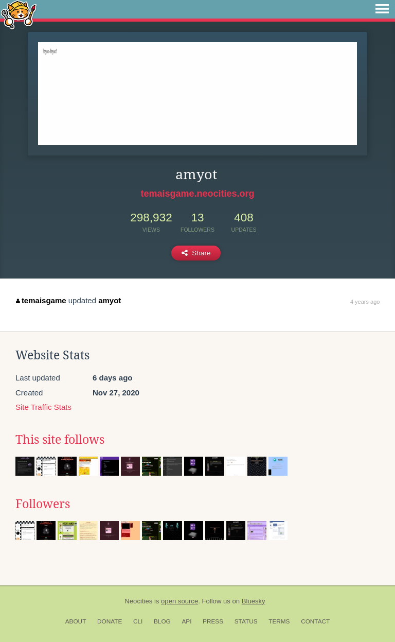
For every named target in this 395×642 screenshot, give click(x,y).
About (75, 621)
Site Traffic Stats (43, 407)
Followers (42, 504)
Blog (162, 621)
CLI (137, 621)
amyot (109, 300)
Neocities (138, 601)
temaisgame (41, 300)
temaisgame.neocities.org (197, 193)
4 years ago (365, 302)
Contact (315, 621)
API (186, 621)
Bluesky (253, 601)
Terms (279, 621)
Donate (109, 621)
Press (213, 621)
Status (246, 621)
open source (179, 601)
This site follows (59, 439)
